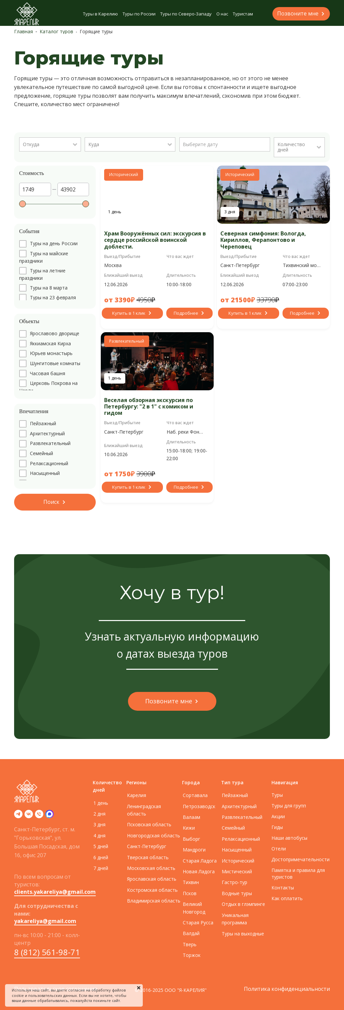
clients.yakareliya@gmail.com (55, 891)
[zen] (49, 816)
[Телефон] (39, 816)
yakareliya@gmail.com (45, 921)
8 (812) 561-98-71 (47, 952)
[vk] (29, 816)
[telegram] (18, 816)
